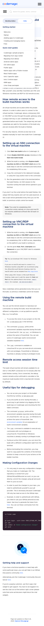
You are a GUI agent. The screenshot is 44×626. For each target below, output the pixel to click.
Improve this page (21, 620)
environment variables (14, 422)
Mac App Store (33, 271)
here (6, 261)
